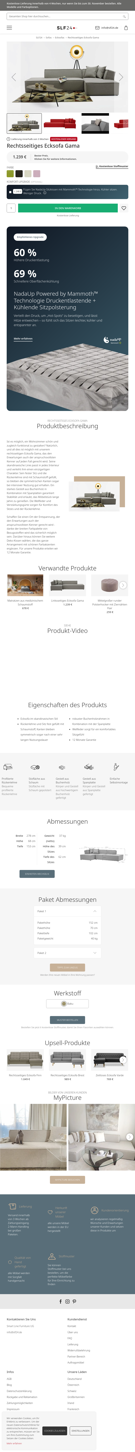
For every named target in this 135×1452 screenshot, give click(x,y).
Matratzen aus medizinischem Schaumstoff (25, 602)
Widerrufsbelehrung (79, 1350)
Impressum (13, 1409)
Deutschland (75, 1379)
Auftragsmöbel (76, 1362)
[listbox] (67, 173)
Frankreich (73, 1409)
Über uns (73, 1332)
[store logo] (67, 28)
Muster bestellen (67, 1020)
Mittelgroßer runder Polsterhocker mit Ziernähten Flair (109, 604)
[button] (14, 77)
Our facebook (61, 1301)
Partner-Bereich (76, 1356)
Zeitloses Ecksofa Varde (110, 1075)
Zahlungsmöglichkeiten (20, 1403)
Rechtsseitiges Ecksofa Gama (83, 37)
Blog (9, 1385)
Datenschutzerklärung (19, 1391)
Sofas (49, 37)
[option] (10, 173)
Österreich (73, 1385)
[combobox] (67, 16)
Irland (71, 1403)
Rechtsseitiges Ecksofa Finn (25, 1075)
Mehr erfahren (14, 1443)
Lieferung (73, 1344)
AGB (9, 1379)
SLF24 (39, 37)
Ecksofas (59, 37)
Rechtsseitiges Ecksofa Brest (67, 1075)
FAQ (70, 1338)
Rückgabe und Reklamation (22, 1397)
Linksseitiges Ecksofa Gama (67, 600)
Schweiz (72, 1391)
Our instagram (67, 1301)
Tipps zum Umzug (67, 967)
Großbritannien (76, 1397)
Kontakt (72, 1326)
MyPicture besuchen (67, 1179)
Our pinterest (74, 1301)
